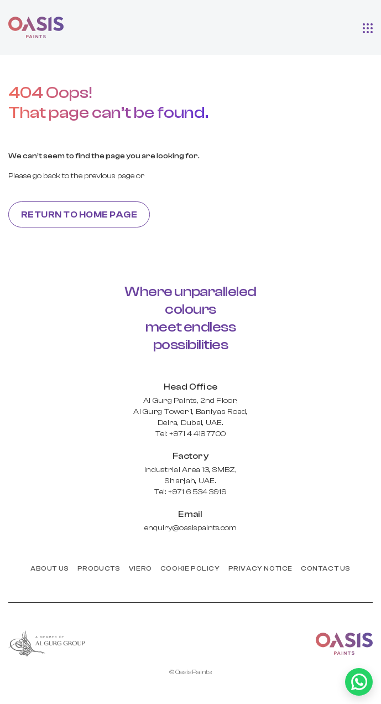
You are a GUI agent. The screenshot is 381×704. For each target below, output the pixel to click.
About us (49, 568)
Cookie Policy (190, 568)
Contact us (326, 568)
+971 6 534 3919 (197, 492)
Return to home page (79, 215)
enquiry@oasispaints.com (190, 528)
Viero (140, 568)
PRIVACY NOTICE (260, 568)
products (99, 568)
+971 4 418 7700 (197, 433)
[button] (368, 27)
